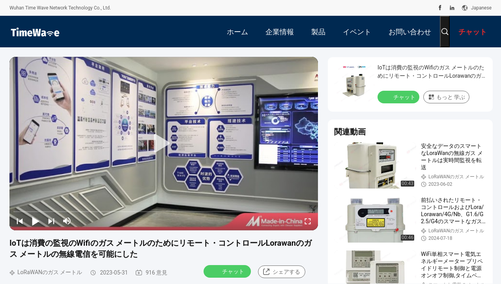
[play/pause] (35, 221)
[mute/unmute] (67, 221)
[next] (51, 221)
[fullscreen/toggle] (308, 221)
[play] (164, 143)
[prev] (20, 221)
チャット (228, 271)
